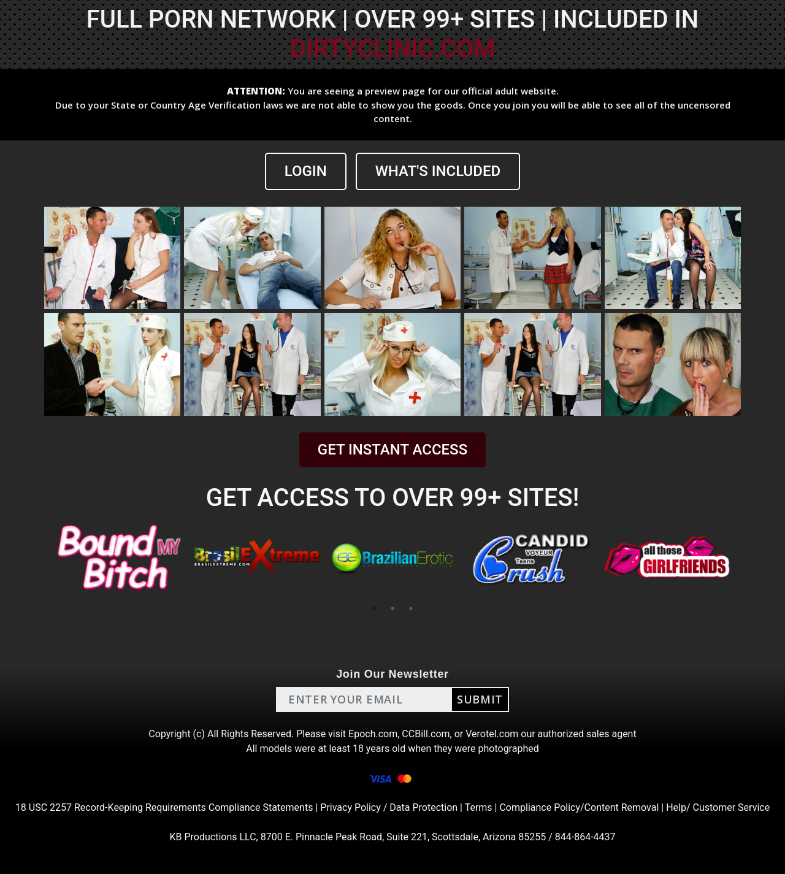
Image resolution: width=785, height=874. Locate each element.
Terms (478, 807)
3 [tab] (411, 608)
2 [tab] (392, 608)
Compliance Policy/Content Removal (579, 807)
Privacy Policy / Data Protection (389, 807)
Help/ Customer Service (718, 807)
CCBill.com (426, 734)
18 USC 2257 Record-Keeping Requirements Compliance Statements (164, 807)
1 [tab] (374, 608)
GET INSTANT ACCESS (392, 449)
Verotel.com (491, 734)
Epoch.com (372, 734)
